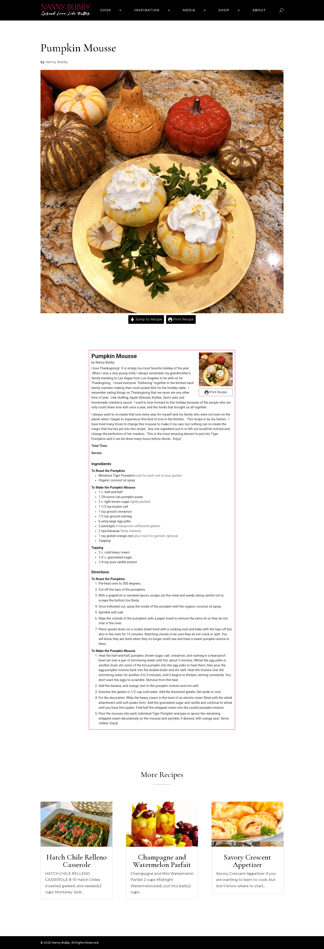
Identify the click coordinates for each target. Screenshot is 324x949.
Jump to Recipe (146, 319)
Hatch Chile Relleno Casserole (76, 861)
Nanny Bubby (56, 62)
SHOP (223, 10)
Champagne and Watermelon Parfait (162, 861)
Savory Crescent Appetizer (247, 861)
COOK (105, 10)
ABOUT (259, 10)
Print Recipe (181, 319)
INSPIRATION (147, 10)
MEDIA (189, 10)
